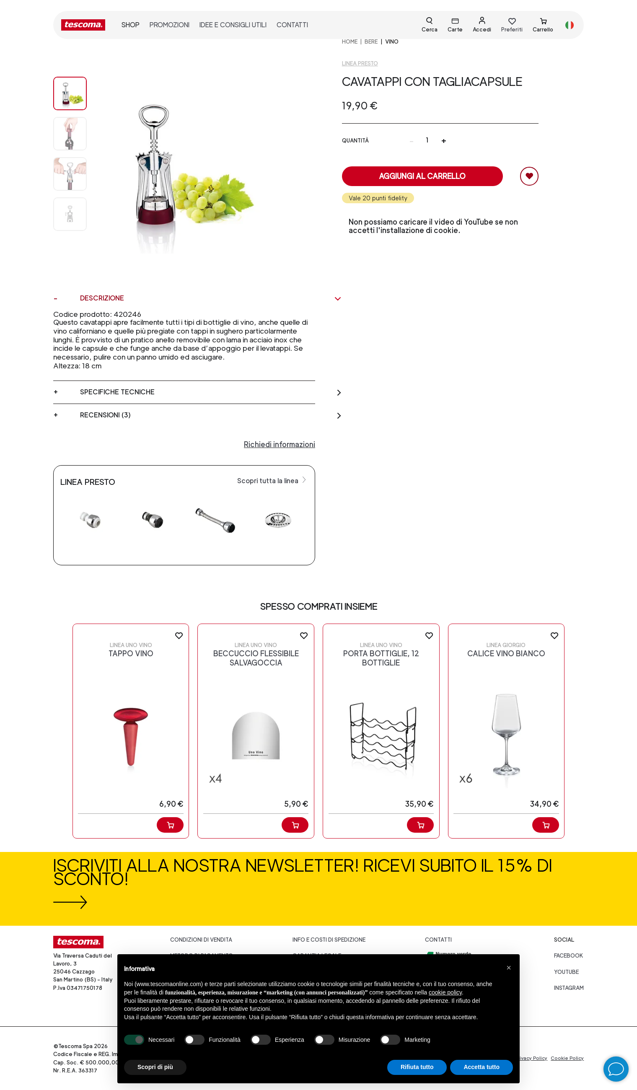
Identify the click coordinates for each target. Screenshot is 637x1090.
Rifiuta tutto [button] (417, 1067)
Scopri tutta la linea (272, 480)
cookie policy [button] (445, 992)
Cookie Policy (567, 1058)
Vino (392, 42)
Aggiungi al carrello (422, 176)
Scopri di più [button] (155, 1067)
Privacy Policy (531, 1058)
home (349, 42)
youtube (566, 972)
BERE (371, 42)
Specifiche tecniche (211, 392)
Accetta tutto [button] (482, 1067)
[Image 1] (70, 133)
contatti (292, 25)
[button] (508, 967)
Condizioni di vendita (201, 940)
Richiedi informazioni (279, 444)
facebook (568, 956)
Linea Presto (360, 63)
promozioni (169, 25)
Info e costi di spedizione (329, 940)
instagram (569, 988)
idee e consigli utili (233, 25)
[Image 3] (70, 214)
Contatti (438, 940)
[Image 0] (70, 93)
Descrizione (211, 298)
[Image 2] (70, 174)
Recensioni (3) (211, 415)
